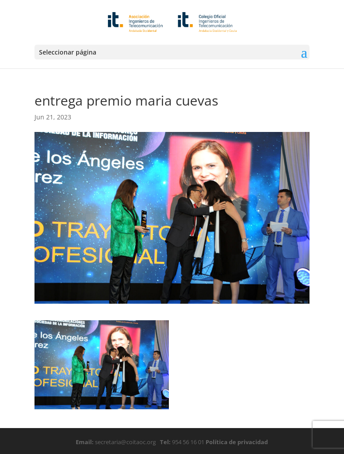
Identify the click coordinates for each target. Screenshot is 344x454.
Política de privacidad (236, 442)
